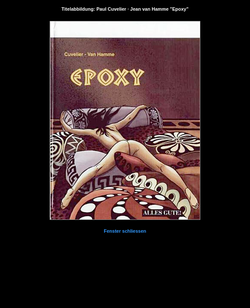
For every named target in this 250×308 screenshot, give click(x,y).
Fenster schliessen (125, 231)
